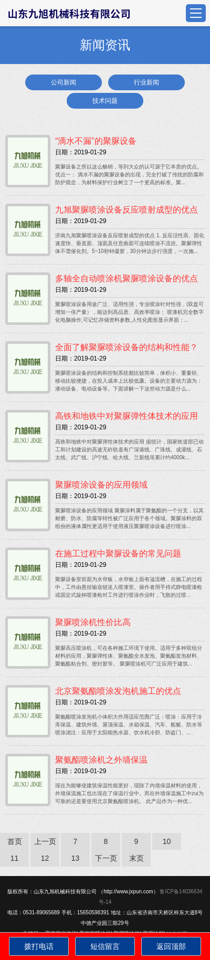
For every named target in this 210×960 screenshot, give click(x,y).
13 (75, 858)
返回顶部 (171, 946)
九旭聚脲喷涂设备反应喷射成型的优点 (126, 209)
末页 (136, 858)
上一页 (45, 841)
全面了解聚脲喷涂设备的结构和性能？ (126, 347)
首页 (14, 841)
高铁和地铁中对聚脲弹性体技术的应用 (126, 416)
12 (45, 858)
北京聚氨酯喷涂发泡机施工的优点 (118, 691)
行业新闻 (146, 82)
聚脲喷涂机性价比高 (93, 622)
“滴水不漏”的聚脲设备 (95, 140)
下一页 (106, 858)
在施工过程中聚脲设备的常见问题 (118, 553)
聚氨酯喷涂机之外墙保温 (101, 759)
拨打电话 (39, 946)
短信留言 (105, 946)
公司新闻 (63, 82)
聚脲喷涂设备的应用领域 (101, 484)
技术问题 (105, 100)
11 (14, 858)
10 (167, 841)
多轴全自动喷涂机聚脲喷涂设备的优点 (126, 278)
